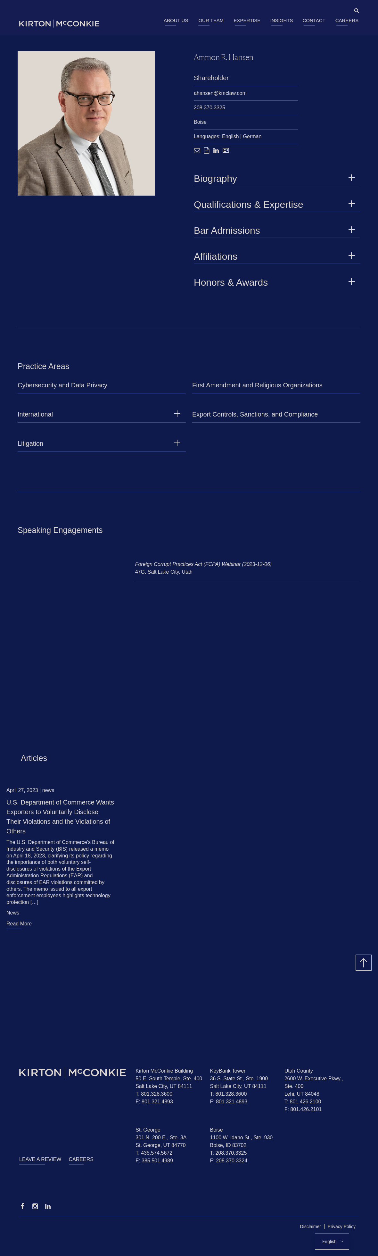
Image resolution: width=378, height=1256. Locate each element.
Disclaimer (310, 1226)
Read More (19, 927)
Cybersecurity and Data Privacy (62, 388)
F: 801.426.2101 (303, 1109)
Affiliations (275, 256)
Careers (347, 20)
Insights (281, 20)
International (35, 417)
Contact (313, 20)
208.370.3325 (209, 108)
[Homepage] (72, 1072)
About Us (176, 20)
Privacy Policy (342, 1226)
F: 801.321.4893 (154, 1101)
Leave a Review (40, 1159)
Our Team (211, 20)
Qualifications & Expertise (275, 204)
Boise (200, 122)
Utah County (298, 1071)
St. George (148, 1130)
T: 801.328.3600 (154, 1094)
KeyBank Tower (228, 1071)
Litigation (30, 446)
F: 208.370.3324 (229, 1160)
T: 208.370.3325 (228, 1153)
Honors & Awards (275, 282)
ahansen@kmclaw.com (220, 93)
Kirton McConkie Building (164, 1071)
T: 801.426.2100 (302, 1101)
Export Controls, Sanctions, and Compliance (255, 417)
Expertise (247, 20)
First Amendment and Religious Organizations (257, 388)
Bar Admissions (275, 230)
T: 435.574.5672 (154, 1153)
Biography (275, 178)
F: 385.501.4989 (154, 1160)
